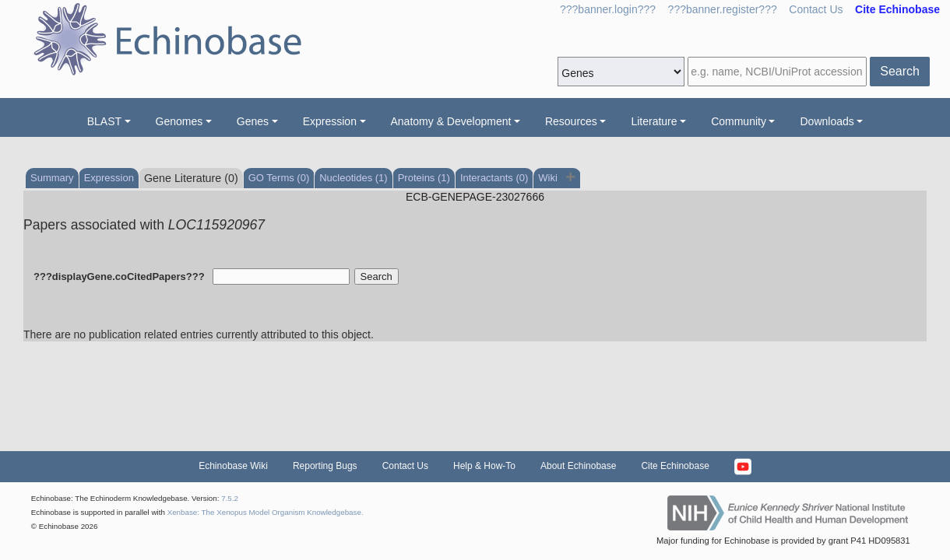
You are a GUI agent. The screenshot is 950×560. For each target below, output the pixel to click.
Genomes (179, 121)
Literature (654, 121)
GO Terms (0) (279, 178)
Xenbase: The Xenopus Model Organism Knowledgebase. (265, 512)
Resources (571, 121)
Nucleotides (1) (353, 178)
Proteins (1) (424, 178)
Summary (52, 178)
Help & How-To (484, 465)
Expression (330, 121)
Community (738, 121)
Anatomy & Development (451, 121)
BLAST (104, 121)
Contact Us (816, 9)
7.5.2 (229, 498)
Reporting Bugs (325, 465)
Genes (253, 121)
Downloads (826, 121)
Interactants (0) (494, 178)
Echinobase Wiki (233, 465)
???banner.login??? (608, 9)
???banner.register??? (722, 9)
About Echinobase (578, 465)
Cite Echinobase (675, 465)
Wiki (549, 178)
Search (900, 71)
